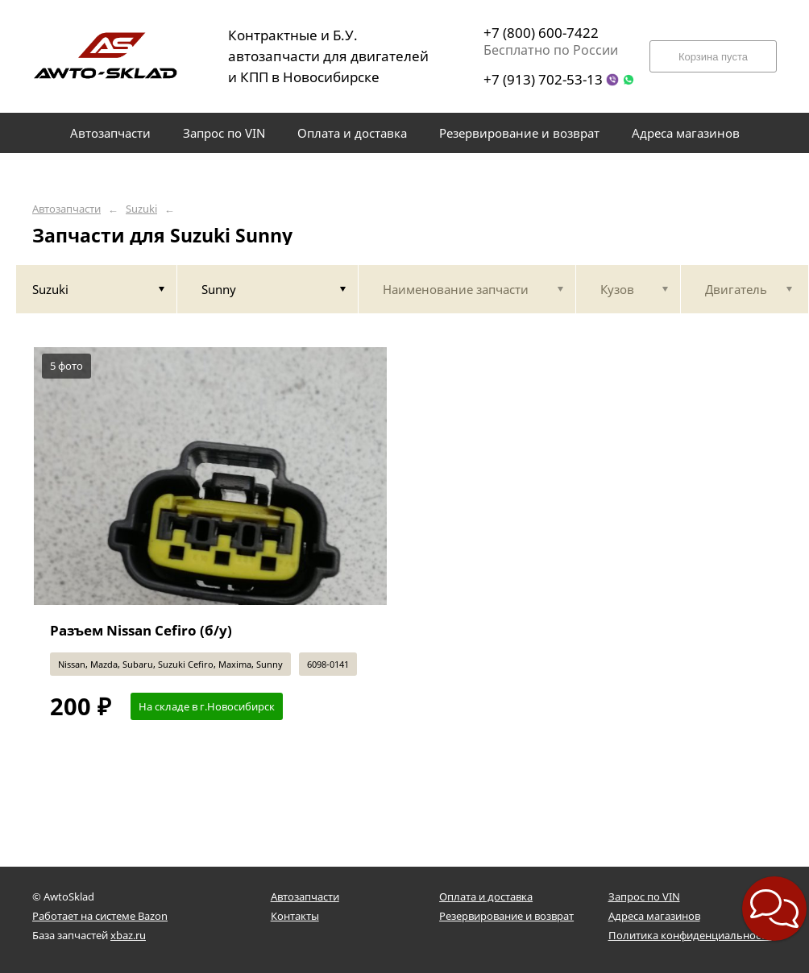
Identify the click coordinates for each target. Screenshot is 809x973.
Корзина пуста (713, 57)
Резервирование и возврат (506, 916)
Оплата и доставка (486, 896)
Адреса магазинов (654, 916)
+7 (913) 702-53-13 (543, 79)
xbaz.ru (128, 935)
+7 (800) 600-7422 (541, 32)
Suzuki (141, 209)
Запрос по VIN (644, 896)
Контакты (295, 916)
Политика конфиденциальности (690, 935)
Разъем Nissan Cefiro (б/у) (141, 630)
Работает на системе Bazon (100, 916)
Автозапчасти (66, 209)
